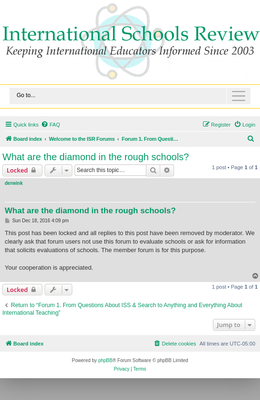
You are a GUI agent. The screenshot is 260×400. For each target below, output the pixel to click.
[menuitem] (50, 124)
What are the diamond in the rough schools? (95, 157)
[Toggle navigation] (130, 96)
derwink (14, 183)
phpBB (105, 360)
